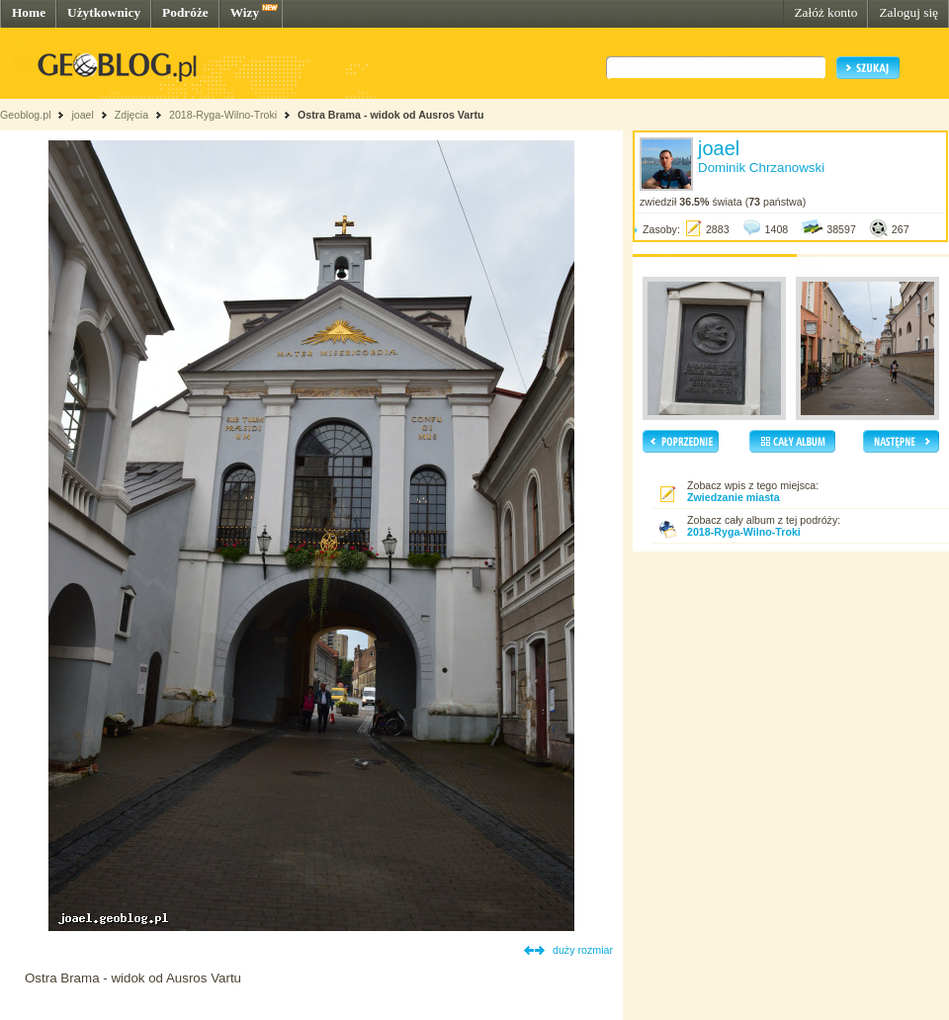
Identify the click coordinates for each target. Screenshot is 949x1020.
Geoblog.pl (25, 115)
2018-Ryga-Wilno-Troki (223, 115)
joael (82, 115)
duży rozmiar (583, 950)
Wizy (244, 12)
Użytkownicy (103, 12)
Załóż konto (825, 12)
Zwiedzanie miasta (733, 497)
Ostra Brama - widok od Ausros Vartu (391, 115)
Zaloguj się (908, 12)
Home (28, 12)
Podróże (185, 12)
